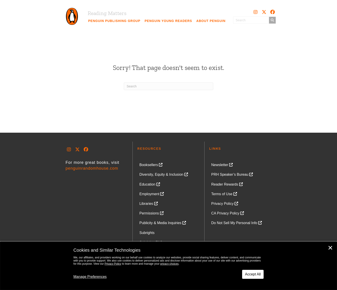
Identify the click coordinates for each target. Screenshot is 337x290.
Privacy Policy (113, 263)
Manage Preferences (90, 277)
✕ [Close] (330, 248)
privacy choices (169, 263)
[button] (255, 12)
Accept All (253, 274)
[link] (114, 21)
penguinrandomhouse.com (92, 168)
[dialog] (168, 266)
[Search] (168, 86)
